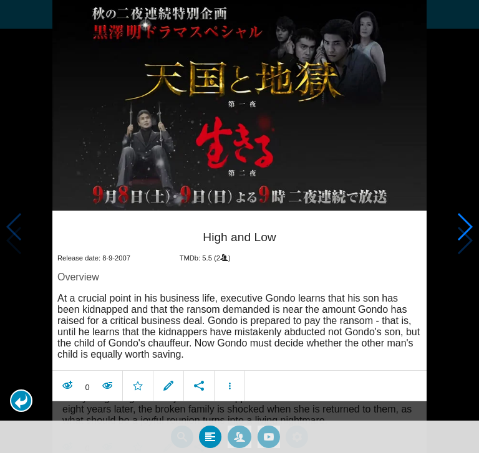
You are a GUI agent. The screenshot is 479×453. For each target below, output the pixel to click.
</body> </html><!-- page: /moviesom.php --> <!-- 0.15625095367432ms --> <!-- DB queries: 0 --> (239, 226)
